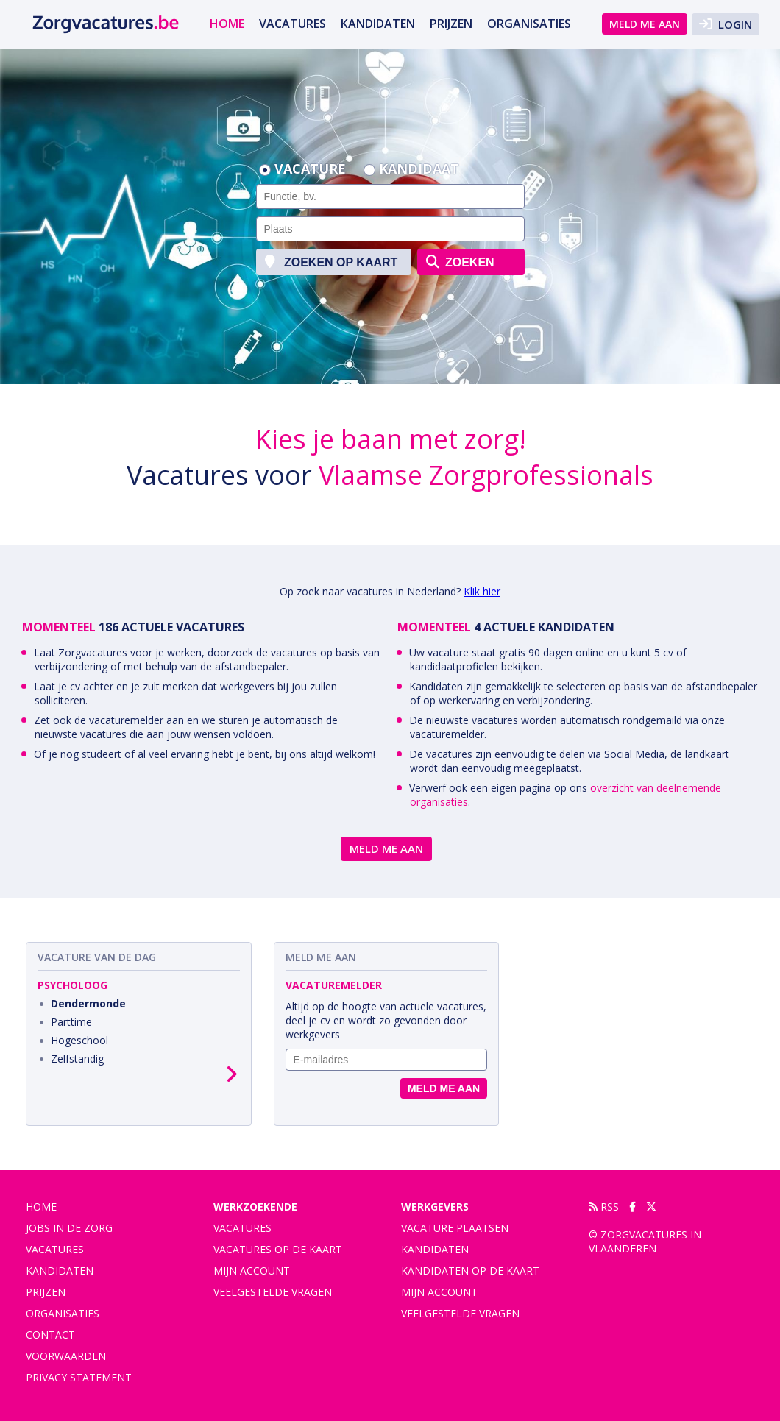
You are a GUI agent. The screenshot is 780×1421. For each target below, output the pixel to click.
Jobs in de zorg (69, 1228)
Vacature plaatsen (454, 1228)
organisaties (529, 23)
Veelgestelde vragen (272, 1292)
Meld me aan (644, 24)
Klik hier (482, 591)
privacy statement (79, 1377)
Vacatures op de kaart (277, 1249)
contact (50, 1335)
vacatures (292, 23)
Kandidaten (378, 23)
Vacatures (242, 1228)
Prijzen (451, 23)
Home (227, 23)
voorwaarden (66, 1356)
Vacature (310, 170)
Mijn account (251, 1271)
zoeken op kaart (331, 262)
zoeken (460, 262)
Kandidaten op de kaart (470, 1271)
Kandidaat (419, 170)
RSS (604, 1206)
